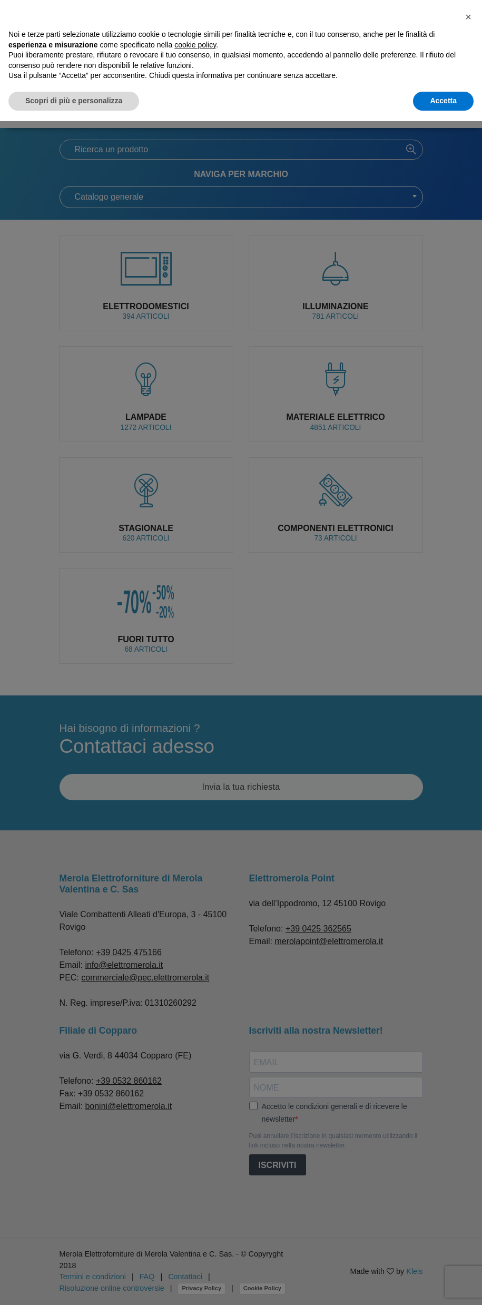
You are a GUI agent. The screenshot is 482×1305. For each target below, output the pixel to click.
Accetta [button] (443, 100)
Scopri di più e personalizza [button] (73, 100)
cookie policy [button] (195, 45)
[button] (468, 16)
